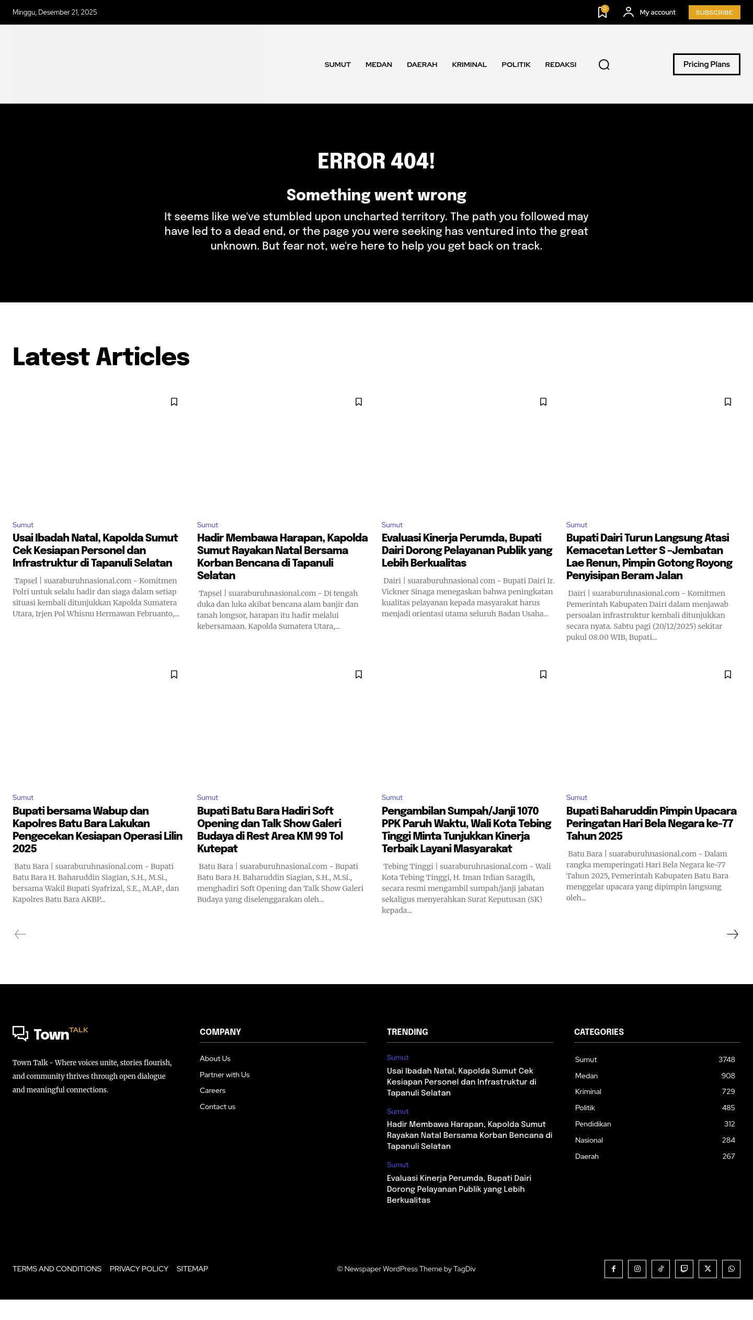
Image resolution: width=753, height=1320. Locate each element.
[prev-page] (21, 955)
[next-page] (732, 955)
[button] (604, 64)
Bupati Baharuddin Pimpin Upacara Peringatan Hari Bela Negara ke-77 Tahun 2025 (651, 845)
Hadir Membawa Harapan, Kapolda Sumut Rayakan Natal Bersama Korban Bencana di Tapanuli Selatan (470, 1156)
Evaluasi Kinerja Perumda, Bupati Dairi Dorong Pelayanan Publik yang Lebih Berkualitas (467, 569)
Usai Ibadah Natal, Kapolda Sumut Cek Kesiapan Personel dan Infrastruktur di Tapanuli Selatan (95, 569)
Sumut (25, 541)
